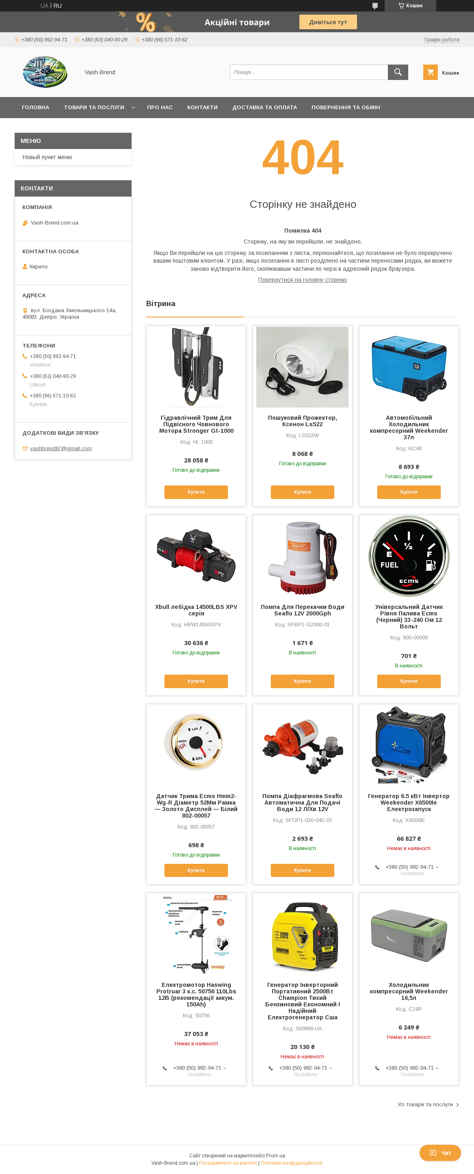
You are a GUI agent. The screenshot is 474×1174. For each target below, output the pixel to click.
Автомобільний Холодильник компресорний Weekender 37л (409, 427)
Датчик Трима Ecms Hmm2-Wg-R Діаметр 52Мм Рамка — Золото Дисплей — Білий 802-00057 (196, 806)
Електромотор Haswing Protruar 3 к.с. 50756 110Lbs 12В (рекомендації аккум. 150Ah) (196, 995)
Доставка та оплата (264, 107)
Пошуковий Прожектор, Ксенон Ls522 (302, 420)
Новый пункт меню (47, 157)
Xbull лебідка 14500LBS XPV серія (196, 610)
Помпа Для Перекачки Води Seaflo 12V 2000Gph (302, 610)
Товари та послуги (94, 107)
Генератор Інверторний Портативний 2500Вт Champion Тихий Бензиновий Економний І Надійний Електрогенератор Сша (302, 1001)
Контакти (202, 107)
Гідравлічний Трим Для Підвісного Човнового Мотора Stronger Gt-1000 (196, 424)
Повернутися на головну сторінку (302, 279)
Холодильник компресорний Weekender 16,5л (409, 991)
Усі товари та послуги (425, 1104)
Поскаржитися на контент (228, 1163)
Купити (196, 492)
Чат (440, 1153)
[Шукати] (398, 72)
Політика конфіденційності (291, 1163)
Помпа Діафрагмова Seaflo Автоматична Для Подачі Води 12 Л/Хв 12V (302, 802)
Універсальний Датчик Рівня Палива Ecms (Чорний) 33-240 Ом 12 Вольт (409, 617)
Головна (35, 107)
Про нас (160, 107)
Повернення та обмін (346, 107)
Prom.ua (275, 1156)
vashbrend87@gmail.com (61, 448)
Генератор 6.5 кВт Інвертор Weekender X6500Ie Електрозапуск (409, 802)
